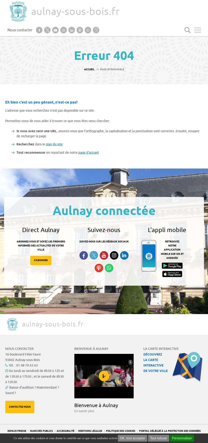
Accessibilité (65, 431)
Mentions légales (90, 431)
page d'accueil (88, 153)
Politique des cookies (120, 431)
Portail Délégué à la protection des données (170, 431)
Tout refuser (158, 438)
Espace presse (17, 431)
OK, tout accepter (132, 438)
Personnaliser (182, 438)
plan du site (54, 144)
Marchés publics (41, 431)
